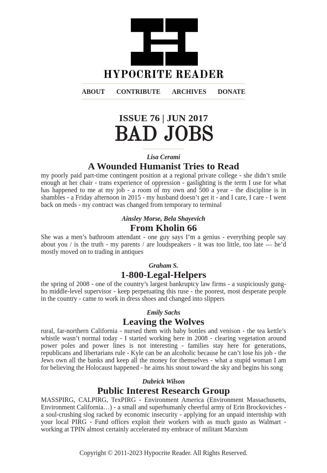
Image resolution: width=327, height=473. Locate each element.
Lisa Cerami (163, 156)
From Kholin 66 (163, 227)
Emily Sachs (163, 312)
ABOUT (93, 91)
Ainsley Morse (141, 218)
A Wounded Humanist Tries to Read (163, 166)
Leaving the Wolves (163, 321)
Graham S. (163, 265)
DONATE (231, 91)
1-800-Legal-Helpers (163, 274)
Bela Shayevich (184, 218)
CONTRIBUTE (138, 91)
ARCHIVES (189, 91)
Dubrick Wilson (163, 381)
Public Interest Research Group (163, 390)
